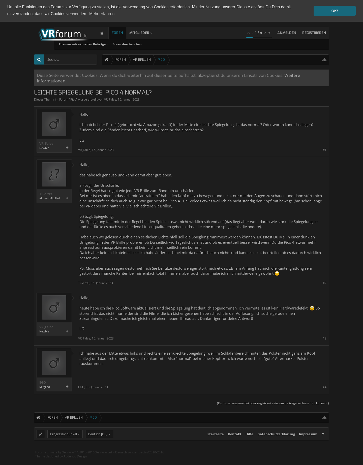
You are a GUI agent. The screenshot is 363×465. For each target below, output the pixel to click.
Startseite (215, 443)
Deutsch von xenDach (139, 462)
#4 (324, 387)
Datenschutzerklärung (276, 443)
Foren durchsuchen (175, 44)
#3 (324, 338)
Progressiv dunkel (63, 443)
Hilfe (249, 443)
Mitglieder (144, 32)
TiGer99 (45, 194)
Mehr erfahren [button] (102, 14)
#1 (324, 150)
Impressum (308, 443)
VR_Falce (110, 99)
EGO (42, 382)
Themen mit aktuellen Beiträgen (131, 44)
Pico (73, 99)
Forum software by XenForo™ (74, 462)
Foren (122, 32)
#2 (324, 283)
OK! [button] (334, 11)
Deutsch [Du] (97, 443)
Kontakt (234, 443)
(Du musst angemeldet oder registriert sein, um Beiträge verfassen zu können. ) (273, 403)
